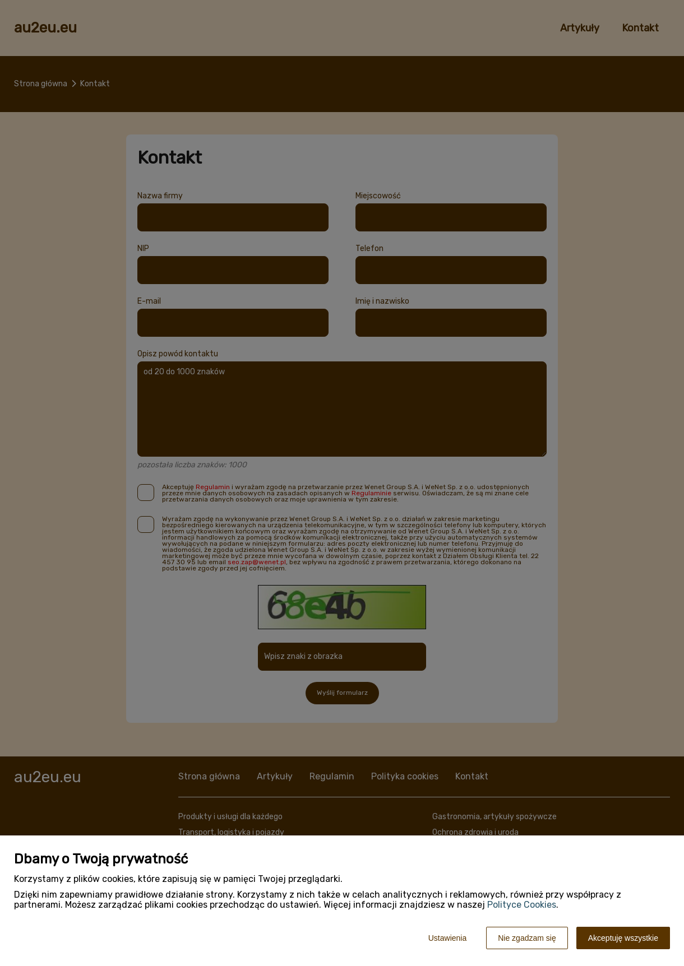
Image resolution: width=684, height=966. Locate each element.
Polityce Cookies (521, 904)
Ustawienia (447, 938)
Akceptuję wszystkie (623, 938)
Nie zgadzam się (527, 938)
